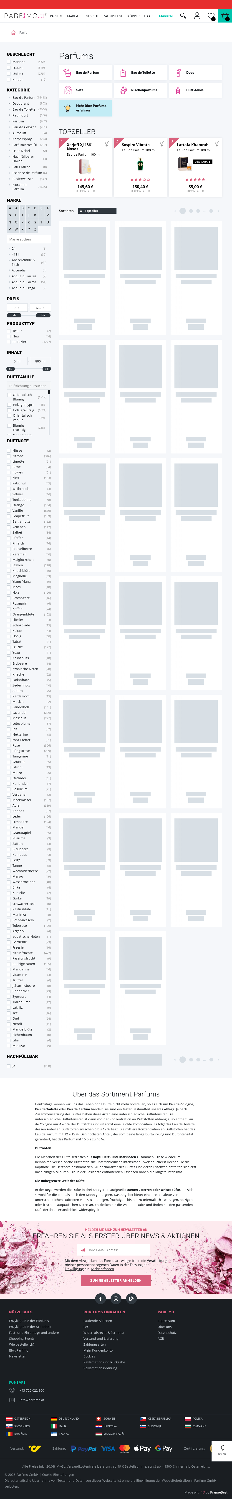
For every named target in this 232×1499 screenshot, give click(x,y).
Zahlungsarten (94, 1344)
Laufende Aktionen (97, 1321)
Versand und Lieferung (101, 1338)
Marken (166, 16)
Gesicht (92, 16)
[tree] (26, 143)
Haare (149, 16)
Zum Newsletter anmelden (115, 1281)
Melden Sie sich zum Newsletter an (116, 1234)
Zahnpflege (113, 16)
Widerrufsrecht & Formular (104, 1332)
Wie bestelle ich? (22, 1344)
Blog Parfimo (18, 1350)
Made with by (205, 1492)
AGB (161, 1338)
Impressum (166, 1321)
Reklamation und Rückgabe (104, 1362)
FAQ (86, 1326)
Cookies (89, 1356)
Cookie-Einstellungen (58, 1474)
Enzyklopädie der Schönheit (30, 1326)
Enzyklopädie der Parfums (29, 1321)
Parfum (56, 16)
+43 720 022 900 (32, 1390)
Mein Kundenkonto (98, 1350)
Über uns (165, 1326)
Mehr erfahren (102, 1268)
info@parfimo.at (32, 1400)
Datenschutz (167, 1332)
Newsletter (17, 1356)
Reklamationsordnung (100, 1368)
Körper (133, 16)
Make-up (74, 16)
